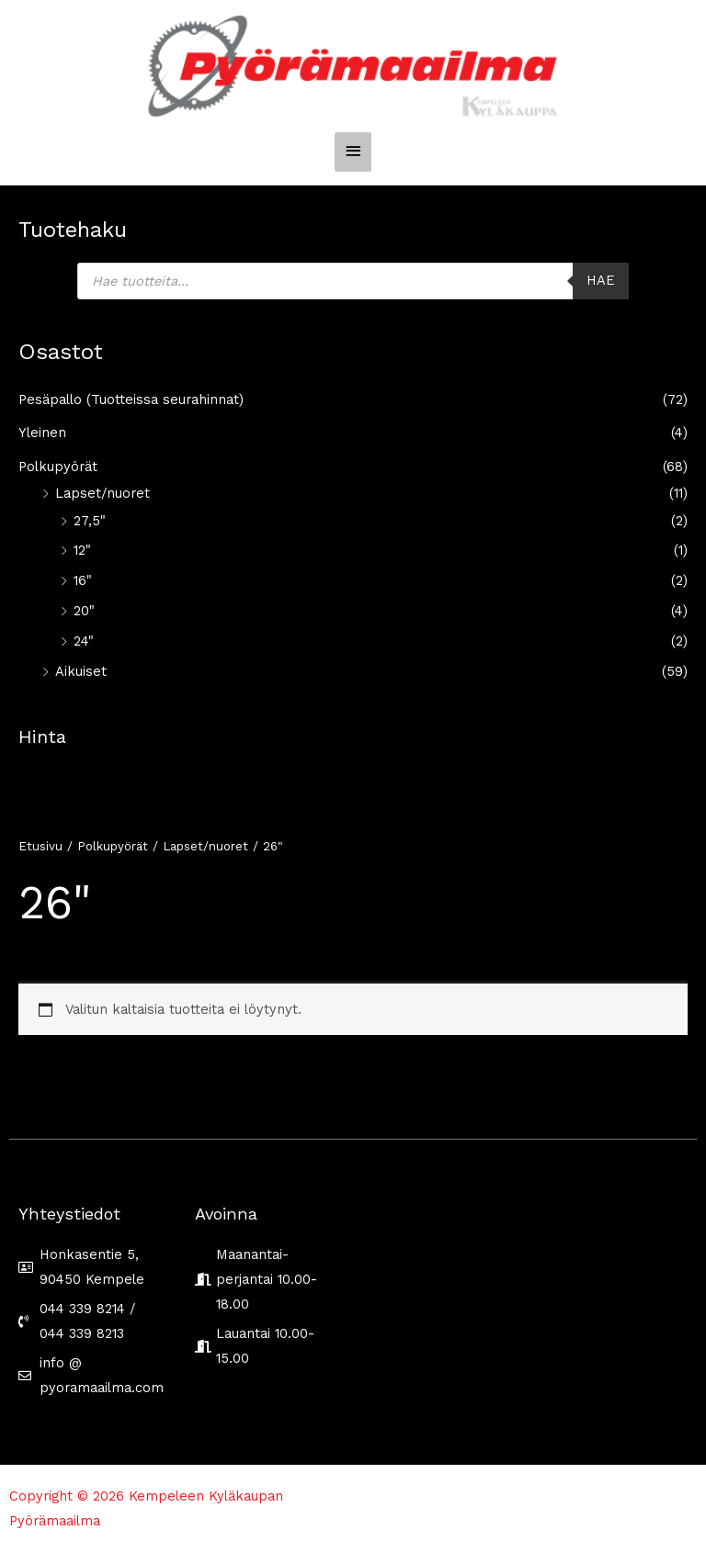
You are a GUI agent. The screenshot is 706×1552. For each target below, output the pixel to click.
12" (82, 550)
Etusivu (40, 846)
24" (84, 641)
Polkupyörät (57, 466)
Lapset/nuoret (102, 493)
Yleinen (42, 432)
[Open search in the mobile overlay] (353, 281)
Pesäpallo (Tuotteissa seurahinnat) (131, 399)
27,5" (90, 520)
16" (83, 580)
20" (84, 610)
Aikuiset (81, 671)
